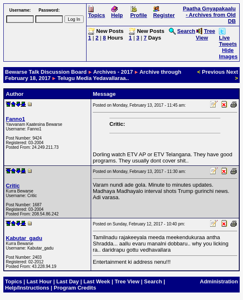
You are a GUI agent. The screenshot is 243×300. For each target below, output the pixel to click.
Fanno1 (15, 119)
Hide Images (228, 53)
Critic (13, 185)
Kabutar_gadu (24, 238)
